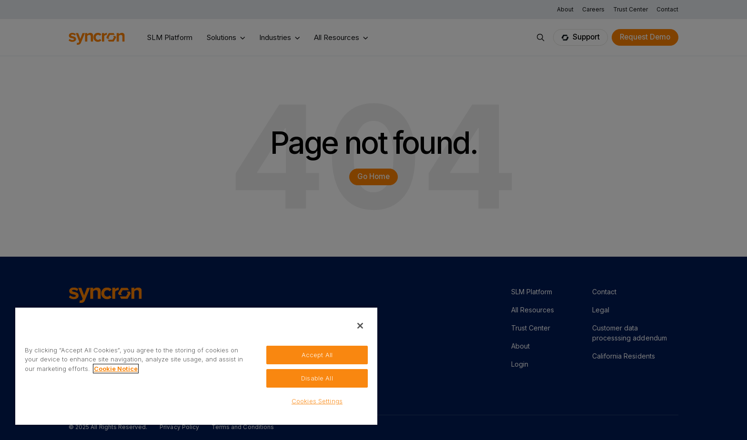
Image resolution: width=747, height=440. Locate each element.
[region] (196, 366)
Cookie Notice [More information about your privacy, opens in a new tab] (116, 368)
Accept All (317, 355)
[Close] (360, 325)
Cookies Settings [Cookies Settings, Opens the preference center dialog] (317, 401)
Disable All (317, 378)
